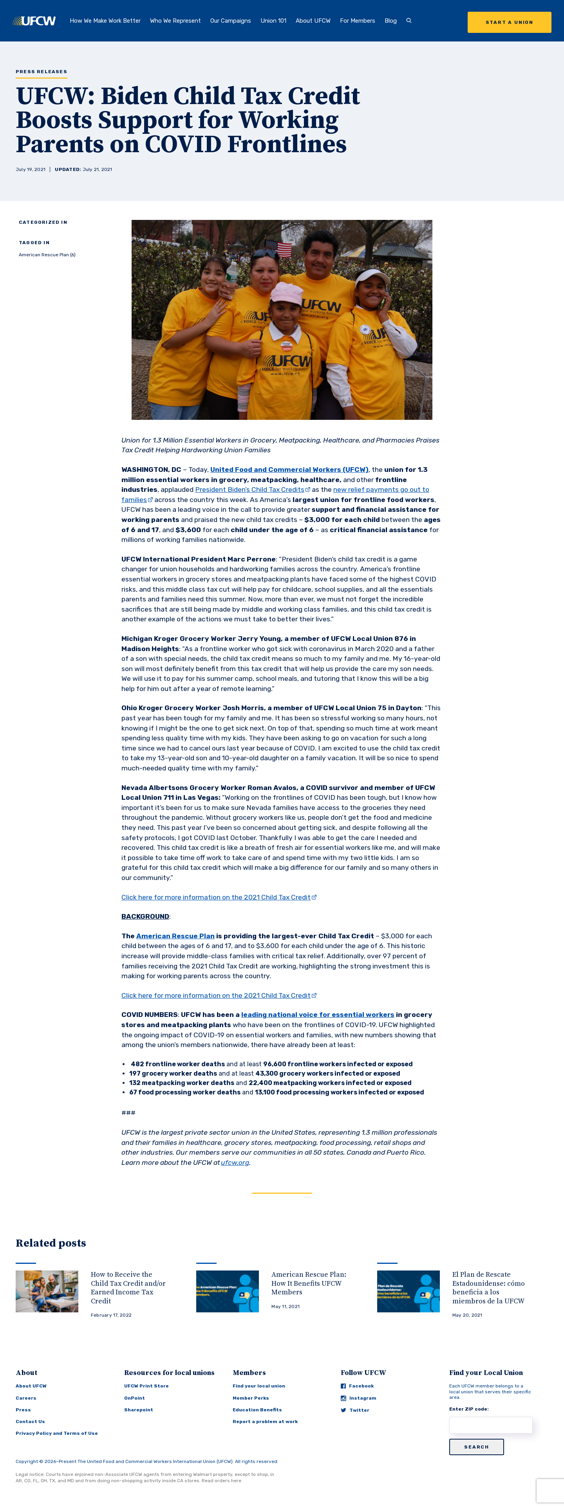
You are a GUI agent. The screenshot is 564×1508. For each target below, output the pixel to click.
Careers (26, 1398)
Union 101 (273, 20)
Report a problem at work (265, 1421)
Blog (391, 20)
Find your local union (259, 1386)
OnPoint (134, 1398)
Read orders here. (222, 1480)
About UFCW (313, 20)
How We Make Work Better (105, 20)
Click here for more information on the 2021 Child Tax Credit (216, 897)
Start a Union (509, 22)
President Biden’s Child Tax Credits (249, 489)
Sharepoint (138, 1410)
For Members (357, 20)
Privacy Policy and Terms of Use (57, 1433)
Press (23, 1410)
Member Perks (251, 1398)
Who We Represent (175, 20)
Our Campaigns (230, 20)
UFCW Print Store (146, 1386)
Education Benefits (257, 1410)
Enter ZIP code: (469, 1409)
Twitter (355, 1410)
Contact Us (30, 1421)
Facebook (357, 1386)
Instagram (358, 1398)
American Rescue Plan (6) (47, 254)
